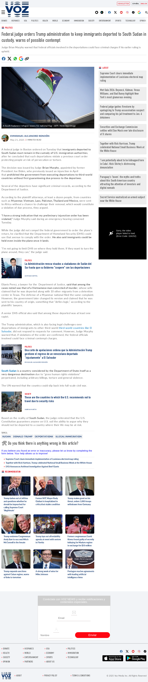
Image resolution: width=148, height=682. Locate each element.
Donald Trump (23, 436)
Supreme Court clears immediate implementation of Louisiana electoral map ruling (42, 459)
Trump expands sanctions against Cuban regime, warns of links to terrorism (16, 574)
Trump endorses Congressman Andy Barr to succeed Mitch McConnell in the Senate (17, 539)
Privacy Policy (50, 676)
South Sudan (8, 370)
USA (25, 21)
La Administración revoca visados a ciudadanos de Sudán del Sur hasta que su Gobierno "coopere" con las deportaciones (58, 265)
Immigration (79, 21)
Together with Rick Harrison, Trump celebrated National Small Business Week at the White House (49, 463)
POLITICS (34, 21)
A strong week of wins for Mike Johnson (47, 573)
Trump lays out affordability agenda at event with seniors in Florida (48, 539)
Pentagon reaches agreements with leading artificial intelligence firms (81, 574)
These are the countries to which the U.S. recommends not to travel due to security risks (58, 399)
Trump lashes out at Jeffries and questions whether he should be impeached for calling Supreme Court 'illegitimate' (16, 504)
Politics (9, 28)
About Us (50, 662)
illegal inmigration (69, 436)
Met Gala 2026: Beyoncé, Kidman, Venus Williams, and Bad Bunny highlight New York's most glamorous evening (120, 94)
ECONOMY (66, 21)
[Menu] (3, 12)
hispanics (15, 21)
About (19, 676)
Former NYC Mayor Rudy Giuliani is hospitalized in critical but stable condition (48, 501)
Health (45, 21)
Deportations (44, 436)
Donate (4, 21)
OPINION (143, 21)
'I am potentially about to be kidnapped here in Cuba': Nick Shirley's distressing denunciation (122, 164)
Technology (130, 21)
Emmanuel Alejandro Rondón (30, 135)
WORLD (55, 21)
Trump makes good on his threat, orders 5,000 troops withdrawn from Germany (79, 501)
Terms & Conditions (81, 676)
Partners (29, 662)
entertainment (105, 21)
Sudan (6, 436)
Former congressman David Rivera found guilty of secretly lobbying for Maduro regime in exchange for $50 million (81, 541)
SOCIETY (91, 21)
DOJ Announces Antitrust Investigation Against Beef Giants (32, 466)
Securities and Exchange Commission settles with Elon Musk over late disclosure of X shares (121, 131)
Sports (118, 21)
